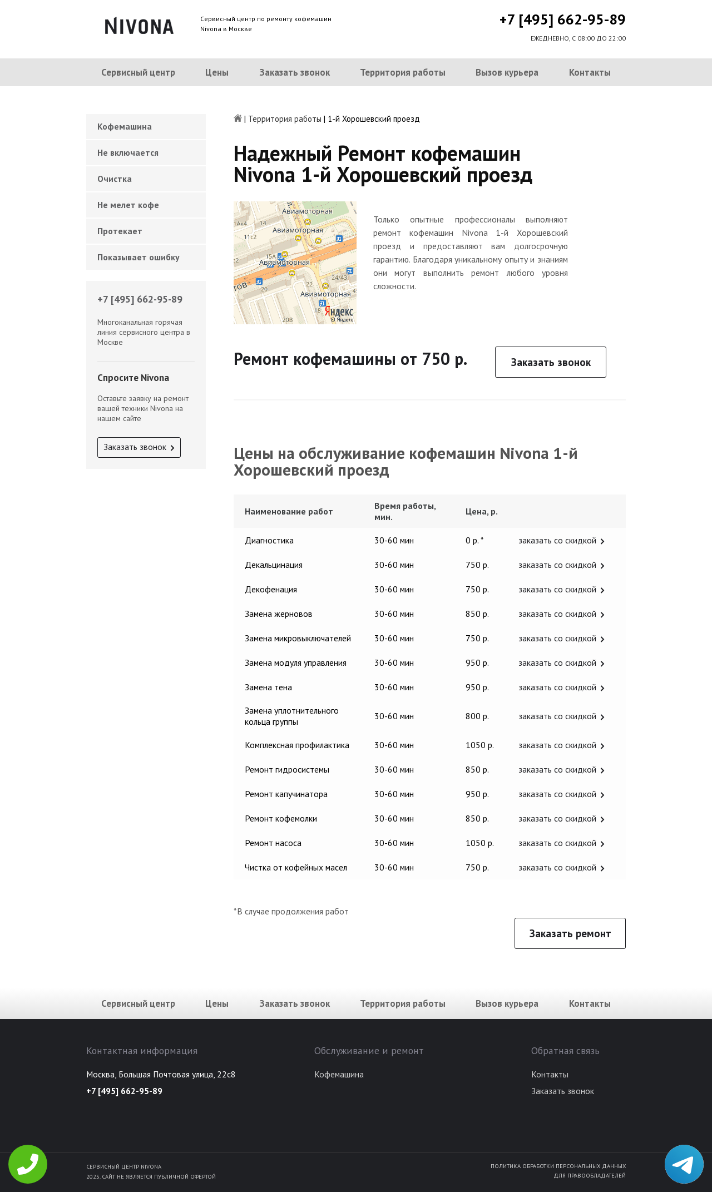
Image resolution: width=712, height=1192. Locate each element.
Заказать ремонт (570, 933)
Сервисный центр (138, 72)
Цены (217, 72)
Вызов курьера (507, 72)
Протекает (119, 230)
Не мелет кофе (128, 204)
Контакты (590, 72)
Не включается (128, 152)
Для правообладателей (589, 1175)
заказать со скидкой (557, 540)
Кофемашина (124, 126)
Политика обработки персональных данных (558, 1166)
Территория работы (403, 72)
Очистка (114, 178)
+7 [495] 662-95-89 (563, 19)
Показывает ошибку (138, 257)
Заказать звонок (294, 72)
